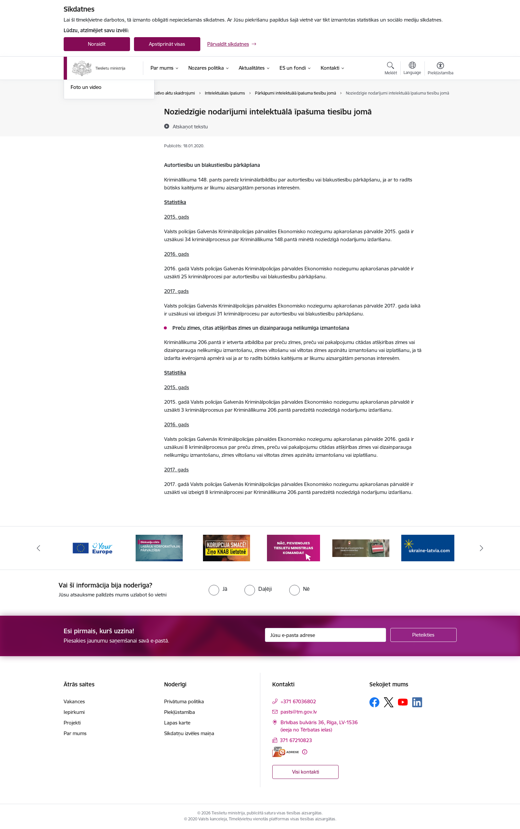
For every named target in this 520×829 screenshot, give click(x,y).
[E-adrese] (285, 751)
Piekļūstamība (179, 712)
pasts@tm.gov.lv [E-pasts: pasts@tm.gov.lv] (299, 712)
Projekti (72, 723)
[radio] (218, 589)
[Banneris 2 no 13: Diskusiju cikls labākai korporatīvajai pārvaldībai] (159, 547)
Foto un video (86, 158)
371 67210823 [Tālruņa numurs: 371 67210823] (296, 740)
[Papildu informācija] (304, 751)
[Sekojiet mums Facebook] (374, 702)
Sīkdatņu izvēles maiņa (189, 733)
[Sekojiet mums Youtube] (403, 702)
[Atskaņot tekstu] (190, 126)
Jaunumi (80, 135)
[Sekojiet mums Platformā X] (389, 702)
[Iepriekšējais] (38, 548)
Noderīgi (80, 112)
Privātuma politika (184, 701)
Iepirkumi (74, 712)
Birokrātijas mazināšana (97, 123)
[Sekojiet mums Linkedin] (417, 702)
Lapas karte (177, 723)
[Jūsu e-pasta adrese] (325, 635)
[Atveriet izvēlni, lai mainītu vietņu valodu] (412, 69)
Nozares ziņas (86, 147)
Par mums (75, 733)
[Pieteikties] (423, 635)
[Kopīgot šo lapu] (440, 125)
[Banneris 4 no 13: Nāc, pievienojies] (293, 547)
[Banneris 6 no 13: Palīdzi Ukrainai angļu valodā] (427, 547)
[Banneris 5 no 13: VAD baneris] (361, 547)
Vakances (74, 701)
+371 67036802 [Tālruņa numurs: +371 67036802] (298, 701)
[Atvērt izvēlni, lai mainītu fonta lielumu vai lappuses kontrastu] (440, 69)
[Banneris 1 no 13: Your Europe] (92, 547)
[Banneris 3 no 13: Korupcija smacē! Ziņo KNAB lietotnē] (226, 547)
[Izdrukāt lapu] (440, 109)
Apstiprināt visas (167, 44)
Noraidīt (96, 44)
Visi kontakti (305, 772)
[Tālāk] (482, 548)
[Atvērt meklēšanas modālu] (390, 69)
